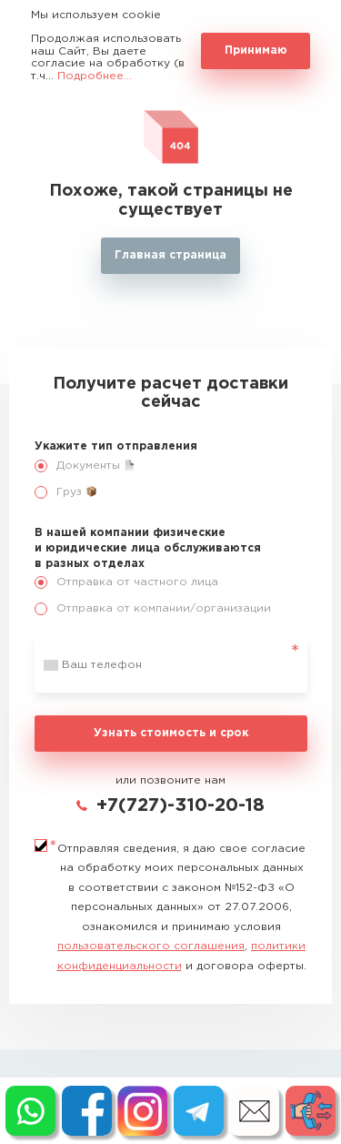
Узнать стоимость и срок (171, 733)
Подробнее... (94, 76)
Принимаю (256, 51)
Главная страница (170, 255)
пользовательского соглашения (151, 946)
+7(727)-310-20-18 (180, 805)
